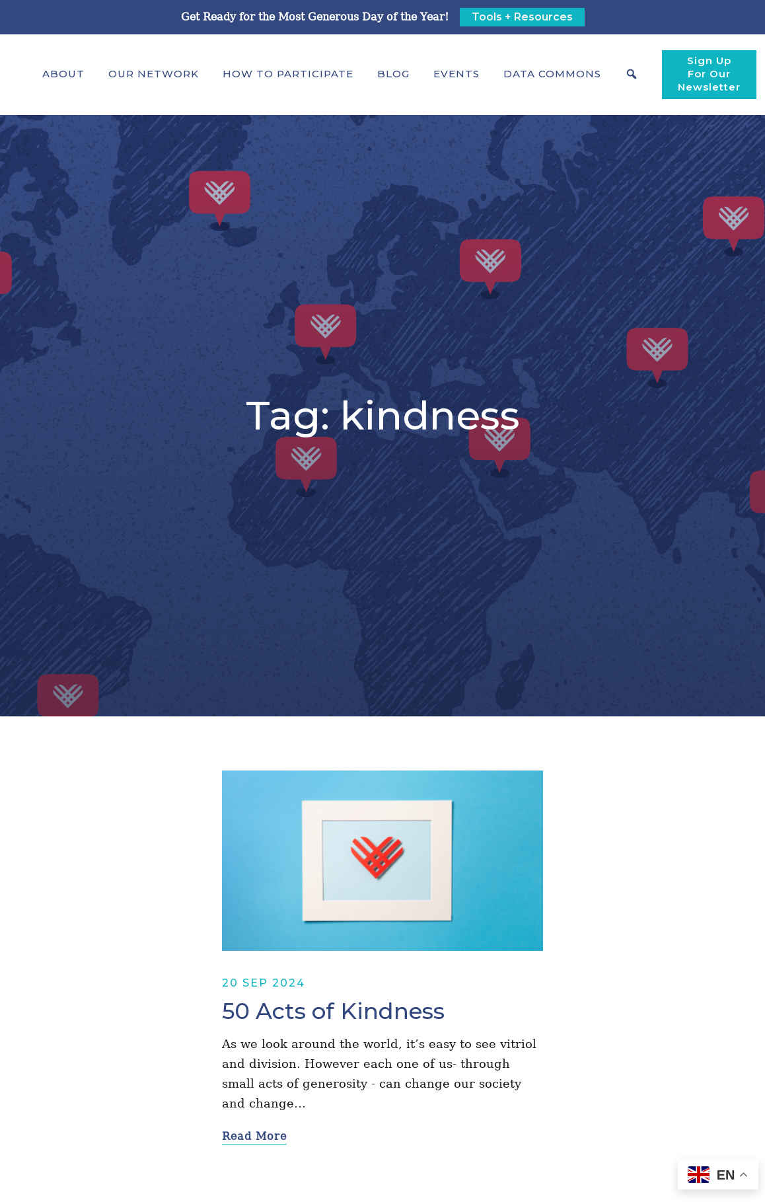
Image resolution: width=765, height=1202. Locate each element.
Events (456, 73)
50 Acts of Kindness (333, 1011)
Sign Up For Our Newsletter (709, 73)
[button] (63, 74)
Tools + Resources (522, 17)
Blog (393, 73)
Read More (254, 1136)
